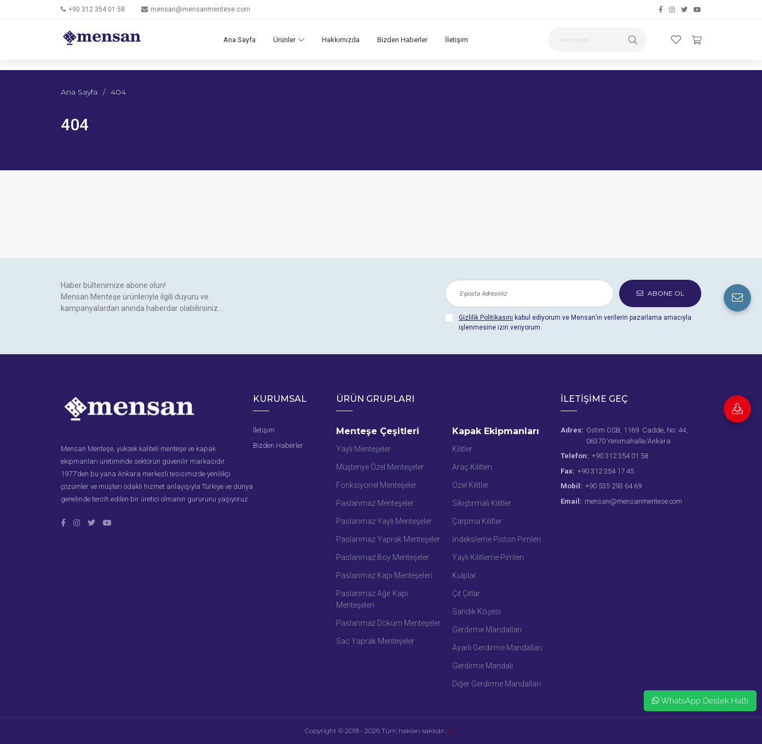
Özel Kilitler (470, 485)
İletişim (456, 40)
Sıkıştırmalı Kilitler (481, 503)
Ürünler (288, 40)
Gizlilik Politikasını (486, 317)
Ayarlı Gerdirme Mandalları (497, 647)
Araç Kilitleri (472, 467)
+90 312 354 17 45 (606, 471)
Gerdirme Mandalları (487, 629)
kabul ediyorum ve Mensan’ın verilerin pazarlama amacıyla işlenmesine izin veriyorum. (575, 322)
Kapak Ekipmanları (495, 431)
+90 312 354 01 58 (96, 9)
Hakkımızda (341, 40)
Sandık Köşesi (476, 611)
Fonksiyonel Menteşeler (376, 485)
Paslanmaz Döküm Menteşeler (388, 623)
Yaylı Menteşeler (363, 449)
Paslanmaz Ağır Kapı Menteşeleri (372, 599)
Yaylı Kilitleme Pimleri (488, 557)
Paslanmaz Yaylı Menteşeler (384, 521)
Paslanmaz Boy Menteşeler (382, 557)
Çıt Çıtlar (466, 593)
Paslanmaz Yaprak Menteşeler (388, 539)
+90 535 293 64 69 (613, 486)
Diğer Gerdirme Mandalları (496, 683)
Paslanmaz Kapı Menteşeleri (384, 575)
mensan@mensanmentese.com (200, 9)
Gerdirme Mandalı (482, 665)
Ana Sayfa (239, 40)
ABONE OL (660, 293)
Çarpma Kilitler (477, 521)
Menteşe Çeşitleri (377, 431)
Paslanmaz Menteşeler (375, 503)
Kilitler (462, 449)
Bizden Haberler (402, 40)
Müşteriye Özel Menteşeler (380, 467)
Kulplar (464, 575)
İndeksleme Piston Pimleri (496, 539)
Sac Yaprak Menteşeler (375, 641)
